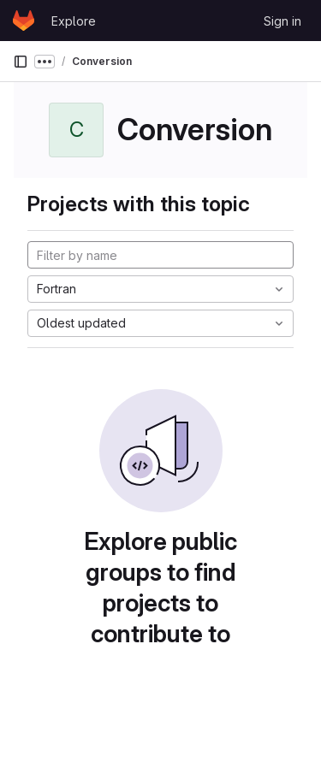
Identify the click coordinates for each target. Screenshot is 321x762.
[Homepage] (23, 20)
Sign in (282, 21)
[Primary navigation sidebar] (20, 61)
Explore (73, 21)
